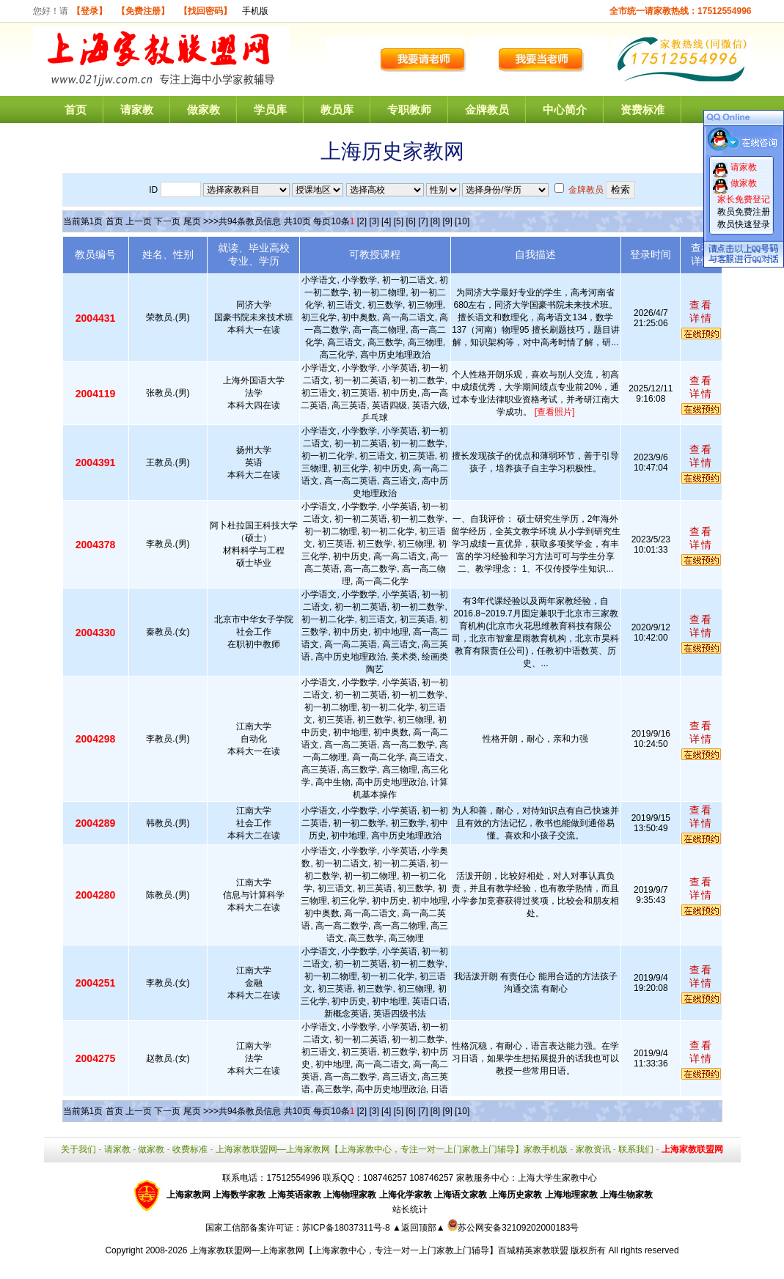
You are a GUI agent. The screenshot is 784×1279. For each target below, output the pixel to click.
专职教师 (409, 109)
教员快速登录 (743, 224)
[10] (462, 221)
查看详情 (701, 311)
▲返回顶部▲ (418, 1228)
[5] (398, 221)
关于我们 (78, 1149)
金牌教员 (487, 109)
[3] (373, 221)
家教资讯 (593, 1149)
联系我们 (635, 1149)
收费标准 (190, 1149)
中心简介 (565, 109)
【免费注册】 (143, 11)
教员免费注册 (743, 212)
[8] (435, 221)
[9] (448, 221)
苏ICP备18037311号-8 (347, 1228)
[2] (362, 221)
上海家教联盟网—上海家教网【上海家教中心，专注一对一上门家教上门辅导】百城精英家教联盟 (379, 1250)
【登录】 (89, 11)
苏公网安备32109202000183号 (513, 1228)
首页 (76, 109)
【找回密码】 (205, 11)
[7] (423, 221)
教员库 (336, 109)
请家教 (136, 109)
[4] (386, 221)
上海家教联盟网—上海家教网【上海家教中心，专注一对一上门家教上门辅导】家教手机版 (392, 1149)
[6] (410, 221)
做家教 (203, 109)
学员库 (270, 109)
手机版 (255, 11)
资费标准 (642, 109)
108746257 (431, 1178)
